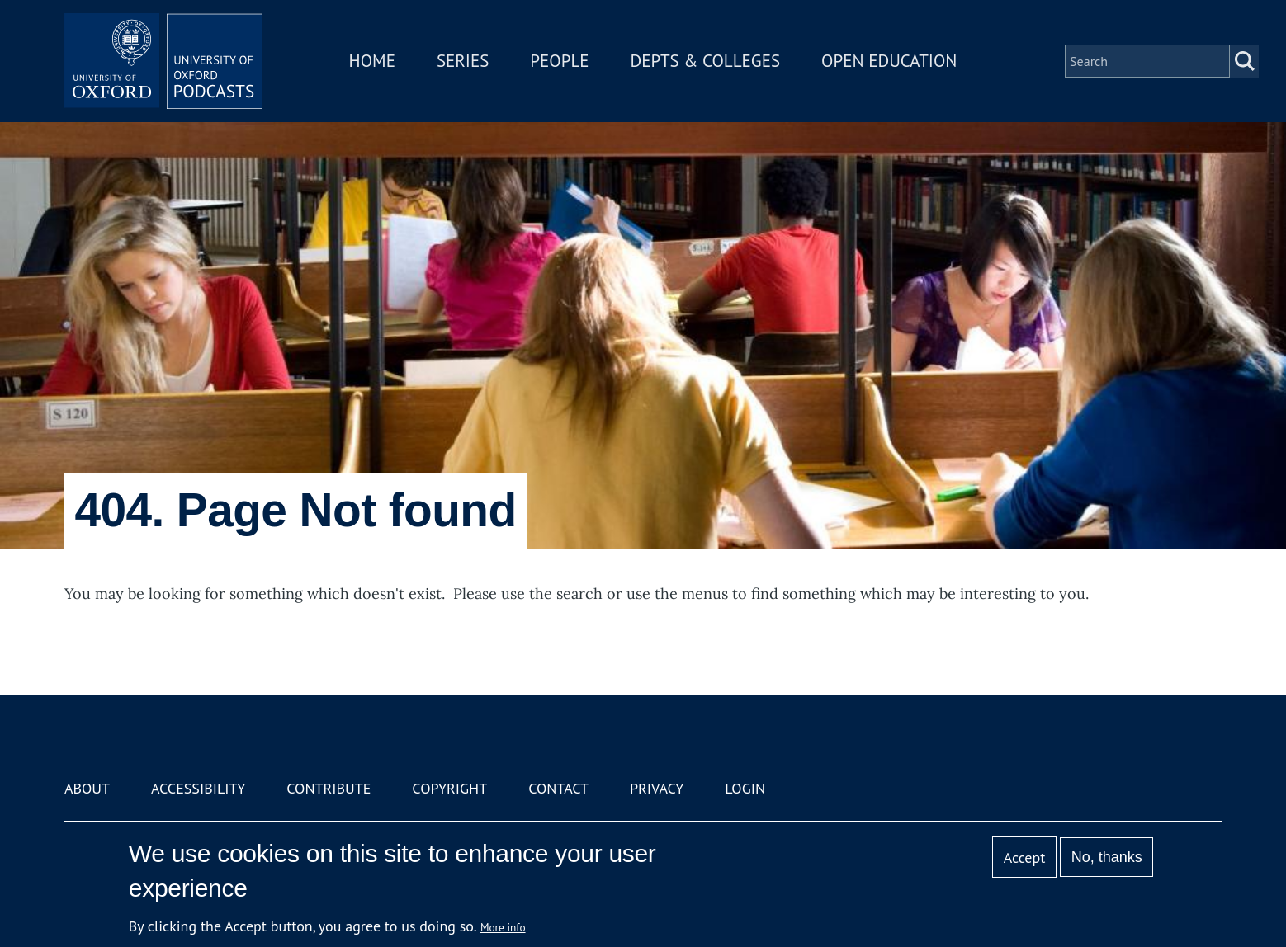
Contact (558, 788)
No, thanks (1106, 857)
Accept (1025, 857)
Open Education (889, 60)
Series (463, 60)
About (87, 788)
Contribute (328, 788)
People (559, 60)
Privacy (656, 788)
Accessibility (198, 788)
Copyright (449, 788)
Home (372, 60)
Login (745, 788)
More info (503, 927)
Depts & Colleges (706, 60)
